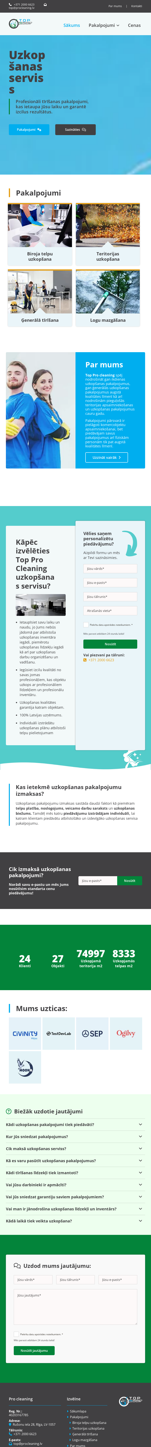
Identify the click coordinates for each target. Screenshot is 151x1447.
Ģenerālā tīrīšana (40, 320)
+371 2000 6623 (21, 4)
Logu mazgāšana (108, 320)
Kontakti (136, 6)
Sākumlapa (78, 1411)
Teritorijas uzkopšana (108, 256)
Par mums (116, 6)
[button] (29, 129)
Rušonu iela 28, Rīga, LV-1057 (32, 1424)
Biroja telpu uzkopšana (40, 256)
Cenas (134, 25)
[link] (104, 25)
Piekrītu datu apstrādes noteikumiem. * (111, 625)
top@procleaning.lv (28, 6)
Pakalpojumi (102, 25)
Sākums (72, 25)
